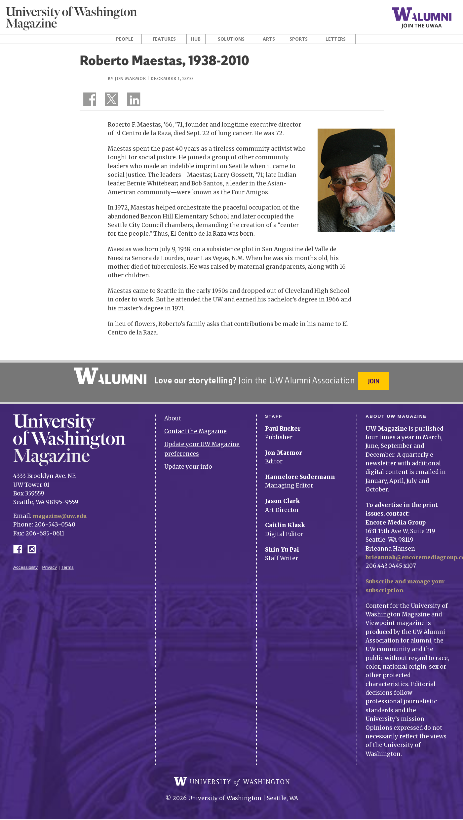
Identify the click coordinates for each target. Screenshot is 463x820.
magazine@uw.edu (61, 512)
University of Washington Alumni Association (109, 376)
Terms (67, 563)
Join (374, 381)
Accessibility (25, 563)
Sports (298, 39)
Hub (196, 39)
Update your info (188, 462)
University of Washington (231, 782)
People (125, 39)
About (172, 414)
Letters (336, 39)
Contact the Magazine (195, 427)
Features (164, 39)
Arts (269, 39)
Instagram (34, 544)
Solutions (231, 39)
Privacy (49, 563)
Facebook (20, 544)
